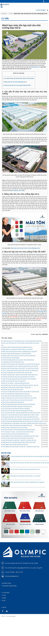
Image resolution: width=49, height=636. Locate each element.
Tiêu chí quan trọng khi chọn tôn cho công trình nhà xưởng (18, 438)
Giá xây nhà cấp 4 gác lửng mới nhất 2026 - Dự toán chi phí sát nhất (20, 368)
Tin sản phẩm (5, 592)
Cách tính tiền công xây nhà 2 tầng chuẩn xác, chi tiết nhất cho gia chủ (21, 364)
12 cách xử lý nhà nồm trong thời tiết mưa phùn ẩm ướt (17, 396)
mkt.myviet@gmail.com (12, 576)
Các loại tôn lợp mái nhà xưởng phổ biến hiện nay (16, 434)
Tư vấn (10, 13)
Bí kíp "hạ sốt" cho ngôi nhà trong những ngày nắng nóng (18, 410)
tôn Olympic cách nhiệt (18, 190)
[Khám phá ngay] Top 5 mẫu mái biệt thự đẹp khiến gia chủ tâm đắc (20, 366)
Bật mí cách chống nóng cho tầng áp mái (13, 402)
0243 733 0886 (41, 10)
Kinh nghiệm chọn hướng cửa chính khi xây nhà (15, 444)
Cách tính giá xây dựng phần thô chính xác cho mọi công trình (19, 404)
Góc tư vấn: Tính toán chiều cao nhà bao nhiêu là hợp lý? (18, 400)
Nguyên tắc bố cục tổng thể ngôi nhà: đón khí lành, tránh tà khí (19, 442)
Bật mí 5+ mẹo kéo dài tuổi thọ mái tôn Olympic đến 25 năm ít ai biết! (21, 415)
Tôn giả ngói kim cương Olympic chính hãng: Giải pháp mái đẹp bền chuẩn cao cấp (24, 423)
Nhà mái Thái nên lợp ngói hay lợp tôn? (13, 389)
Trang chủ (4, 13)
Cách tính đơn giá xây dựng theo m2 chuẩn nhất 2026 (17, 353)
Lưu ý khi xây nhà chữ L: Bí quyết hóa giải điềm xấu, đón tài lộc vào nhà (21, 412)
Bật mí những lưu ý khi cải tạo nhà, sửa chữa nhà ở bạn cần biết (19, 398)
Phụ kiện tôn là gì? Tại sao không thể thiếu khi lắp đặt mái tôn (19, 429)
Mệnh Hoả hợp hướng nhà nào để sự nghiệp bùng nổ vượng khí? (20, 351)
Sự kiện (4, 598)
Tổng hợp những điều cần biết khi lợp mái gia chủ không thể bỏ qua (20, 417)
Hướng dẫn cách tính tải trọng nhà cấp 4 (13, 362)
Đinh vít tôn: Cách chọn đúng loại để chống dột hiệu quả (17, 425)
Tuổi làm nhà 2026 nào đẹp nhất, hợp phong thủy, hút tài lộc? (19, 376)
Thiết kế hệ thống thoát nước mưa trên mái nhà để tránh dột (18, 360)
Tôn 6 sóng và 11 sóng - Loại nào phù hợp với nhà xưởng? (18, 431)
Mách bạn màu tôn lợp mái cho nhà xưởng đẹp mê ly (25, 248)
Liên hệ (4, 607)
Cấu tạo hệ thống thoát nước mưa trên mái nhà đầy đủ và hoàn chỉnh (21, 391)
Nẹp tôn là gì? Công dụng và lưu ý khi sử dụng (15, 427)
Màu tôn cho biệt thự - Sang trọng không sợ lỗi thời (16, 383)
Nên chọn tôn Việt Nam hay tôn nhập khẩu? (14, 381)
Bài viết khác (6, 453)
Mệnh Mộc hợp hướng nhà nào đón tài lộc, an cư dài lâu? (18, 349)
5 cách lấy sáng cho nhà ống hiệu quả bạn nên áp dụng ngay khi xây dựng (22, 341)
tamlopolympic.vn (35, 67)
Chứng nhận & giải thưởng (9, 586)
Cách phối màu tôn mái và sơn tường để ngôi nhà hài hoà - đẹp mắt (20, 385)
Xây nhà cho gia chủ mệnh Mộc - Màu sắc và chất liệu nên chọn (19, 440)
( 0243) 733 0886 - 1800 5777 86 (14, 572)
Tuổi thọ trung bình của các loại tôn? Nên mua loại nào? (17, 372)
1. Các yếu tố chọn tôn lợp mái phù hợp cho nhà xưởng (18, 78)
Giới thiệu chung (6, 583)
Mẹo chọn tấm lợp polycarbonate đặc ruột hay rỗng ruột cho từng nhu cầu (22, 421)
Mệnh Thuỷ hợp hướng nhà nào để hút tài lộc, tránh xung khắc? (19, 379)
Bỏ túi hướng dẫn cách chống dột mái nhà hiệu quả (16, 393)
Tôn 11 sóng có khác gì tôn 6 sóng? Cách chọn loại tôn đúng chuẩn (20, 370)
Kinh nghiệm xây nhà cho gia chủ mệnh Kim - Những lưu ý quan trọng (21, 446)
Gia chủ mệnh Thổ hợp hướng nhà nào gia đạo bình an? (17, 347)
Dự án (3, 600)
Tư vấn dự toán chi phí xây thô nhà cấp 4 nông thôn (16, 408)
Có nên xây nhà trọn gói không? (11, 357)
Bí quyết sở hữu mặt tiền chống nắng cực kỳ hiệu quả (17, 387)
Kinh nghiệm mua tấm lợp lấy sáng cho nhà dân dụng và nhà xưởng (20, 436)
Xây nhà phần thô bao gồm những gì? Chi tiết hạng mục (17, 406)
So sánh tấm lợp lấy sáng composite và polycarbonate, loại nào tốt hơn (21, 419)
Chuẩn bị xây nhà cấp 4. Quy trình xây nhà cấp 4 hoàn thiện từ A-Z (20, 374)
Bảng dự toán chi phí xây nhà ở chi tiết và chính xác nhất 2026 (19, 355)
